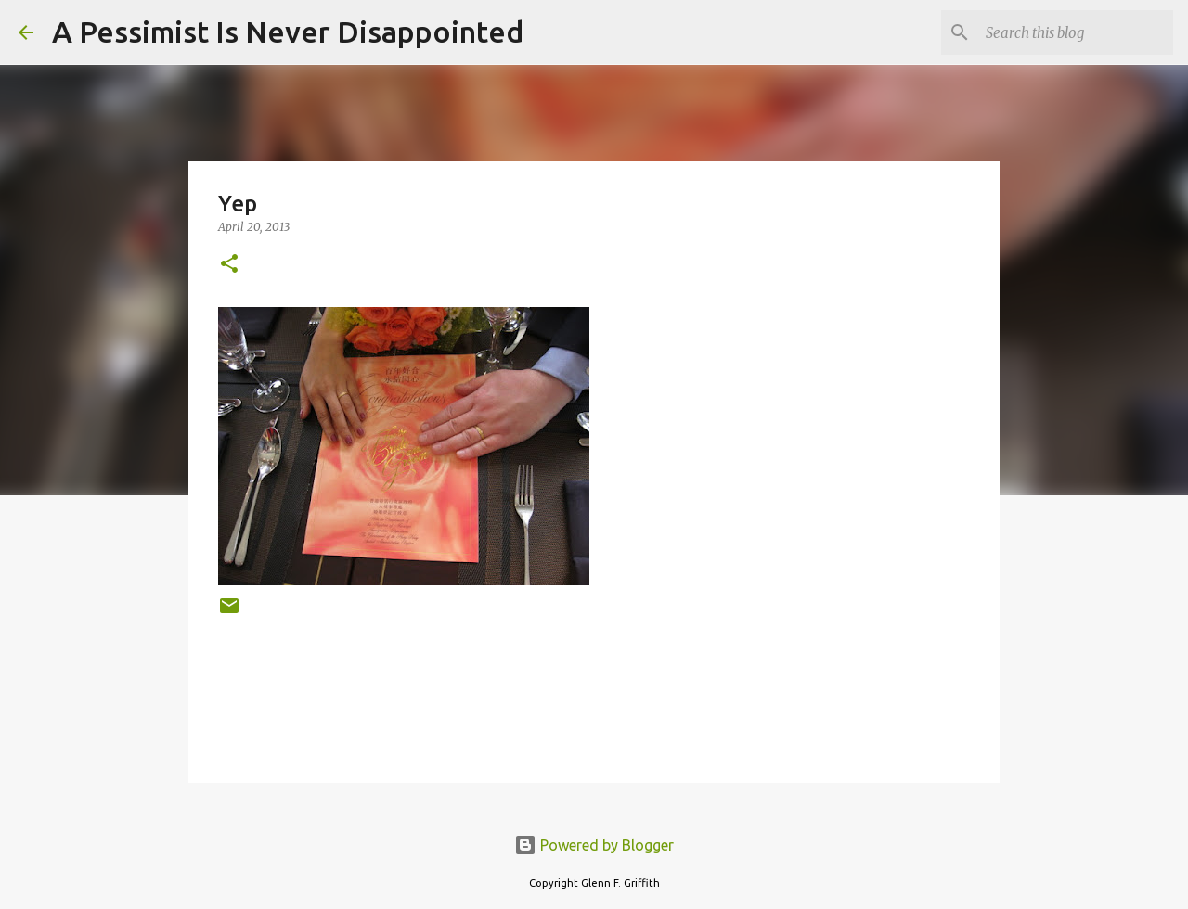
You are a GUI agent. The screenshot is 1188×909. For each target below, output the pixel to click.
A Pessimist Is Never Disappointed (287, 31)
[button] (229, 264)
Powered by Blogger (594, 845)
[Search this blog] (1075, 32)
